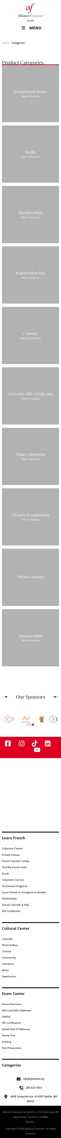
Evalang (6, 1042)
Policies (30, 1121)
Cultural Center (15, 928)
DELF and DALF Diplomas (16, 1010)
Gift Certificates (11, 911)
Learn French (13, 838)
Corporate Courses (13, 880)
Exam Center (13, 993)
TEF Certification (11, 1023)
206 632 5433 (34, 1087)
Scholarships (9, 898)
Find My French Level (14, 867)
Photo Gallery (10, 945)
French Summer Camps (15, 861)
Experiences (9, 976)
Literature (8, 964)
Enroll (5, 873)
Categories (18, 43)
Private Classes (11, 855)
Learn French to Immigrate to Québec (24, 892)
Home (5, 43)
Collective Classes (12, 848)
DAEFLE (6, 1016)
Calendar (7, 939)
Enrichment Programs (14, 886)
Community (9, 957)
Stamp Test (8, 1035)
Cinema (6, 951)
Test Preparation (11, 1048)
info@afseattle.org (33, 1079)
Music (5, 970)
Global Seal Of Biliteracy (16, 1029)
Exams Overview (11, 1004)
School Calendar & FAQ (15, 905)
